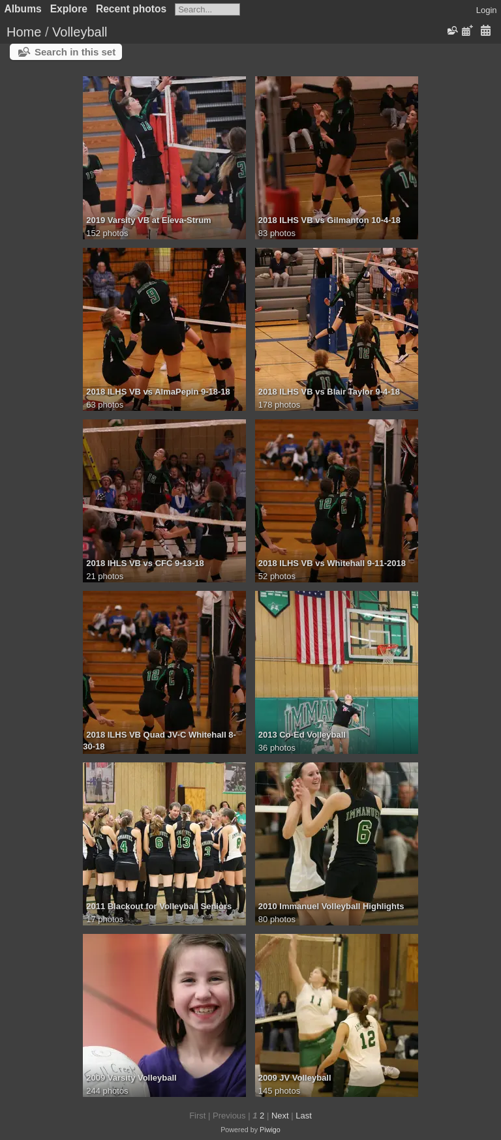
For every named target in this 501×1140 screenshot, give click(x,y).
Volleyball (80, 32)
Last (304, 1115)
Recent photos (131, 8)
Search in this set (75, 51)
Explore (68, 8)
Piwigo (270, 1129)
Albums (23, 8)
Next (280, 1115)
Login (486, 10)
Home (24, 32)
